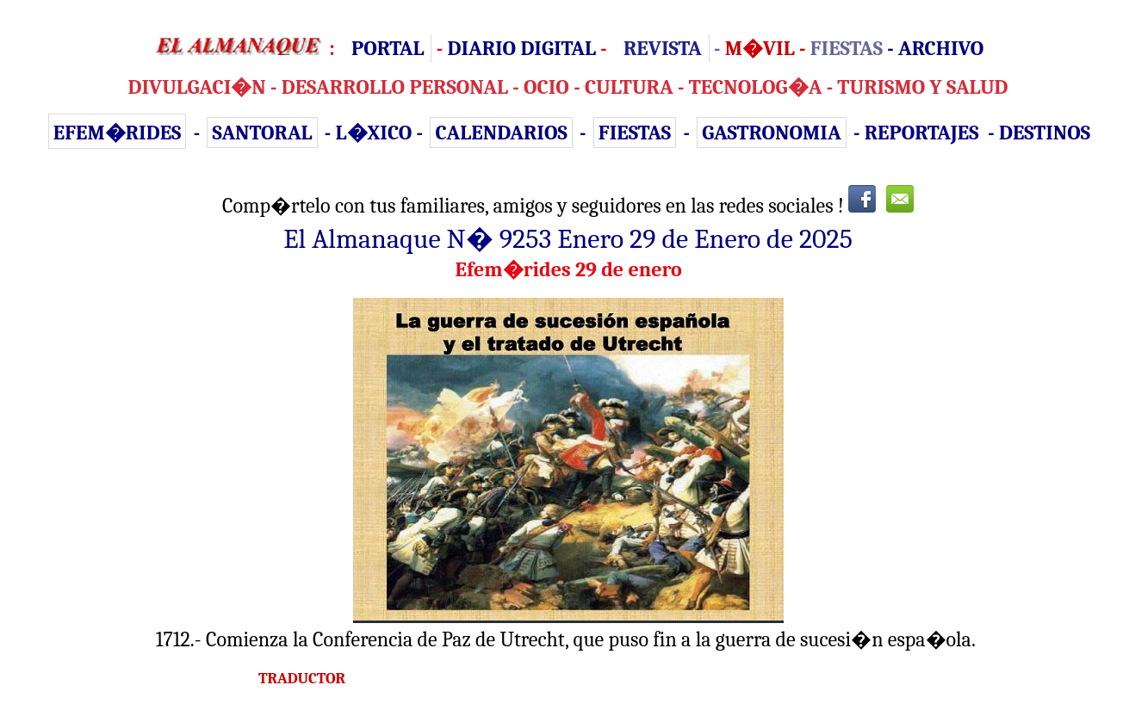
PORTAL (388, 48)
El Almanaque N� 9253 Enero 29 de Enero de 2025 (568, 239)
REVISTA (662, 48)
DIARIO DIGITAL (521, 48)
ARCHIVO (940, 48)
